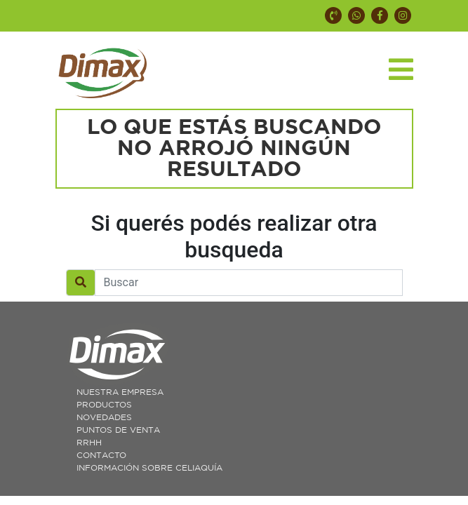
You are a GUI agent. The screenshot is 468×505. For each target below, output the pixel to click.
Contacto (101, 455)
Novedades (104, 417)
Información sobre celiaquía (149, 468)
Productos (104, 404)
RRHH (89, 442)
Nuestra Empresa (119, 392)
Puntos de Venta (118, 430)
